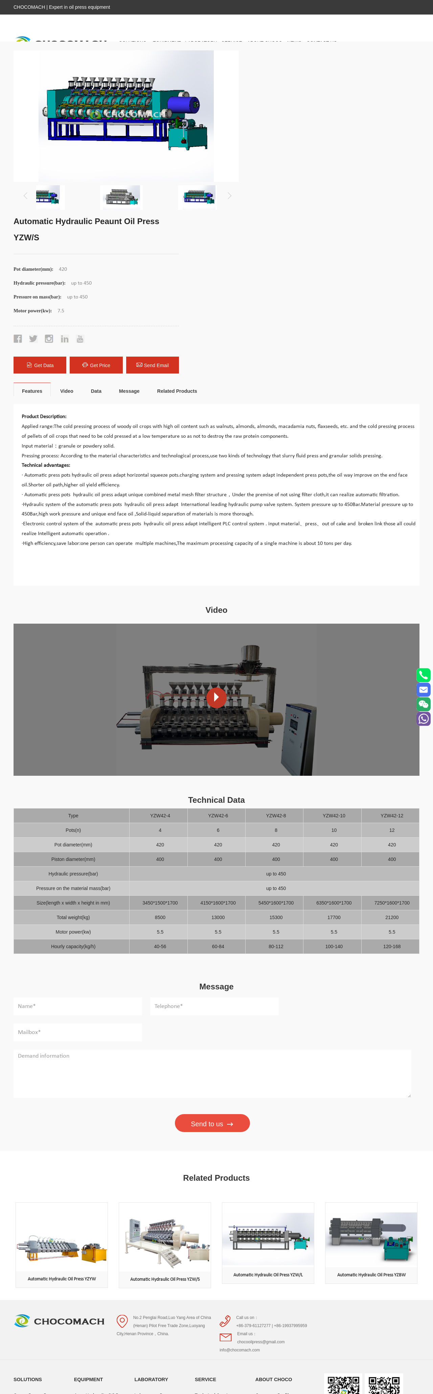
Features (32, 231)
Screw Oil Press (91, 1217)
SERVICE (205, 1176)
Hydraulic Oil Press (95, 1205)
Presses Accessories (95, 1339)
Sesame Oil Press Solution (42, 1241)
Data (96, 231)
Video (66, 231)
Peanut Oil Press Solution (41, 1229)
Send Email (393, 202)
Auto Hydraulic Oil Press (100, 1193)
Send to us (212, 938)
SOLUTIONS (28, 1176)
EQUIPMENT (88, 1176)
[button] (227, 193)
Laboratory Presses (155, 1193)
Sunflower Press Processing (103, 1326)
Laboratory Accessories (159, 1205)
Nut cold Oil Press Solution (42, 1217)
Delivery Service (212, 1205)
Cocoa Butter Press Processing (95, 1235)
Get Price (337, 202)
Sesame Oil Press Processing (93, 1308)
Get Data (281, 202)
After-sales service (215, 1217)
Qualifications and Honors (283, 1217)
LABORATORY (151, 1176)
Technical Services (215, 1193)
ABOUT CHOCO (273, 1176)
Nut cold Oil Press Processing (93, 1260)
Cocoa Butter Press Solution (34, 1199)
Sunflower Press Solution (40, 1253)
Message (129, 231)
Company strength (275, 1205)
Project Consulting (215, 1229)
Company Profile (273, 1193)
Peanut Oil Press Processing (92, 1284)
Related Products (177, 231)
